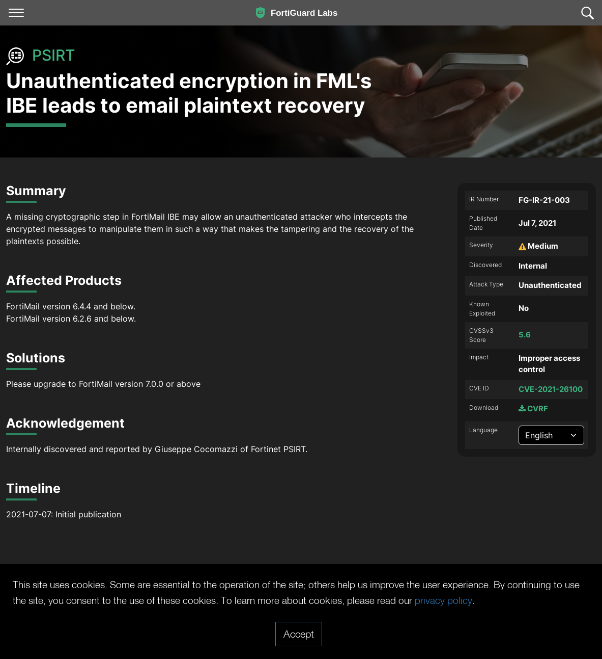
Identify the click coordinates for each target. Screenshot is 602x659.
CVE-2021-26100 (551, 389)
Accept (298, 633)
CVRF (533, 408)
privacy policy (494, 600)
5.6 (525, 334)
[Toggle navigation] (16, 13)
